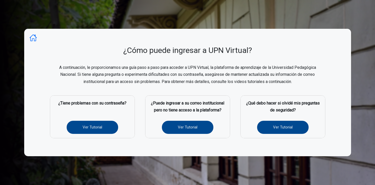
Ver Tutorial (92, 127)
